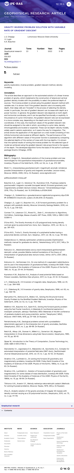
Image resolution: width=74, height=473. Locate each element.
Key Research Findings (34, 440)
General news (21, 441)
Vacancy (6, 449)
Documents (7, 443)
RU (57, 4)
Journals (61, 428)
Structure (6, 446)
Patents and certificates (33, 436)
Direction (6, 435)
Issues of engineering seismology (62, 442)
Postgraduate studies (49, 435)
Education (48, 428)
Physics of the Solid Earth (62, 433)
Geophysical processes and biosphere (60, 451)
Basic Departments (49, 438)
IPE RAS (6, 16)
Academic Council (9, 438)
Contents (31, 16)
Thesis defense (21, 438)
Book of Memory (8, 451)
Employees (7, 441)
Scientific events (21, 435)
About (5, 433)
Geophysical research (18, 16)
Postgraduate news (22, 433)
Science (33, 428)
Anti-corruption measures (8, 455)
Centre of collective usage (35, 444)
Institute (8, 428)
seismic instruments (62, 455)
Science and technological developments (60, 460)
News (19, 428)
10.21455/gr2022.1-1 (12, 62)
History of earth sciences (61, 446)
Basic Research (34, 433)
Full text (16, 74)
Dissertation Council (49, 433)
